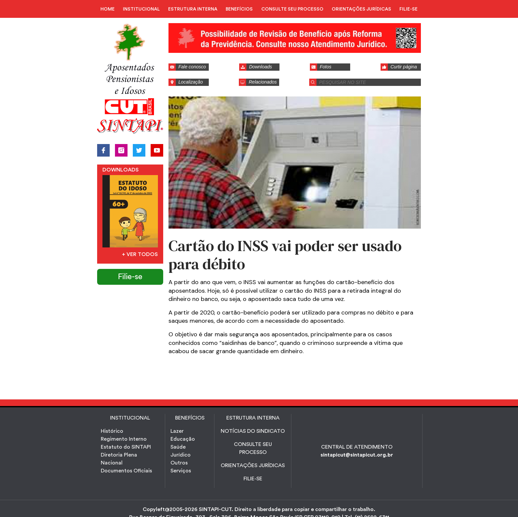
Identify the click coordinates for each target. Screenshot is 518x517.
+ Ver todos (140, 254)
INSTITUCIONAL (141, 9)
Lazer (177, 431)
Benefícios (189, 418)
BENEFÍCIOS (239, 9)
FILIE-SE (408, 9)
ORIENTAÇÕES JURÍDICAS (361, 9)
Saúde (178, 447)
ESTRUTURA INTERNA (192, 9)
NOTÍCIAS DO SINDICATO (253, 431)
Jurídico (180, 455)
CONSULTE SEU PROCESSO (292, 9)
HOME (107, 9)
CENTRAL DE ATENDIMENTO (356, 447)
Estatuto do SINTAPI (126, 447)
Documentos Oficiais (126, 470)
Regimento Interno (124, 439)
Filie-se (130, 277)
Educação (182, 439)
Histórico (112, 431)
